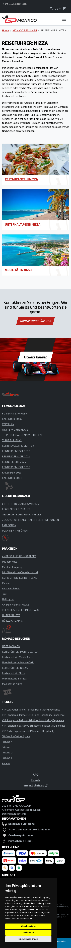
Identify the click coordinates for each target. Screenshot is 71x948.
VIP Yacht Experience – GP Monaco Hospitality (28, 731)
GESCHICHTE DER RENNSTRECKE (21, 514)
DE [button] (57, 8)
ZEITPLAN (8, 424)
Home (5, 30)
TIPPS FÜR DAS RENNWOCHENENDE (23, 435)
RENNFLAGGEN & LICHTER (18, 445)
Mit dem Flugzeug (12, 567)
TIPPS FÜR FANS (12, 440)
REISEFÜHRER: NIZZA (15, 667)
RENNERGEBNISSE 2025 (16, 467)
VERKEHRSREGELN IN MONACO (20, 610)
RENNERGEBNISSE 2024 (16, 456)
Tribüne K (7, 741)
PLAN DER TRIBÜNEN (15, 530)
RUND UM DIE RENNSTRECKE (19, 577)
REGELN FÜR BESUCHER (16, 509)
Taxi (4, 593)
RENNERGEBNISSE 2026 (16, 451)
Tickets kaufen (35, 356)
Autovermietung (11, 588)
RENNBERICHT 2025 (14, 461)
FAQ (35, 775)
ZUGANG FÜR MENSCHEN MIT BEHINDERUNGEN (30, 519)
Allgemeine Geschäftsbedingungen (21, 809)
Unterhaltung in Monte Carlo (18, 662)
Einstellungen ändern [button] (28, 939)
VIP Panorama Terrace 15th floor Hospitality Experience (33, 715)
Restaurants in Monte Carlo (17, 657)
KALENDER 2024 (12, 478)
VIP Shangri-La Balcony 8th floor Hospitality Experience (33, 720)
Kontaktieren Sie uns (35, 321)
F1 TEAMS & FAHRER (14, 413)
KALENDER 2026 (12, 418)
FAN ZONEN (9, 525)
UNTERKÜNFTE (11, 615)
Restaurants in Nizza (21, 179)
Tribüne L (7, 747)
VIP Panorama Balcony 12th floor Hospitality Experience (33, 725)
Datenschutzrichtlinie (14, 813)
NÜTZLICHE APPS (12, 620)
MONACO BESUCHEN (25, 30)
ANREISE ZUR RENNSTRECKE (19, 556)
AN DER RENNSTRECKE (15, 604)
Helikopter (8, 599)
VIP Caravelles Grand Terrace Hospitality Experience (31, 709)
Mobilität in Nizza (19, 270)
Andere (6, 763)
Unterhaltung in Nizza (22, 224)
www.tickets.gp (35, 785)
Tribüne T (7, 757)
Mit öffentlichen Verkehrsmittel (20, 572)
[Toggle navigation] (64, 19)
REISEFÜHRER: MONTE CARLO (20, 651)
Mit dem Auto (9, 561)
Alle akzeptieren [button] (28, 926)
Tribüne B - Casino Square (16, 736)
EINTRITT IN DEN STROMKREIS (20, 503)
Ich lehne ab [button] (28, 933)
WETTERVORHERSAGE (15, 429)
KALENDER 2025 (12, 472)
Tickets (35, 780)
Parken (6, 583)
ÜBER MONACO (11, 646)
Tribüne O (7, 752)
